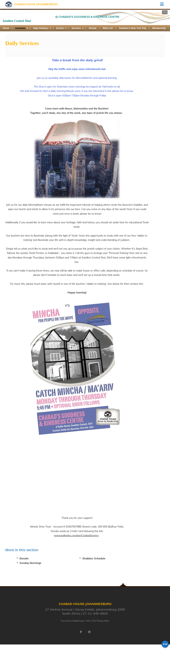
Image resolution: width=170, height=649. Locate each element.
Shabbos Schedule (93, 558)
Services (76, 28)
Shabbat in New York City (132, 28)
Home (6, 28)
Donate (93, 28)
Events (60, 28)
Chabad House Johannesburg (36, 4)
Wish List (108, 28)
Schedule (20, 28)
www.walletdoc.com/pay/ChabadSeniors (76, 535)
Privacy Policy (103, 621)
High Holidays (40, 28)
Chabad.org (77, 621)
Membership (159, 28)
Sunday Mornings (30, 563)
